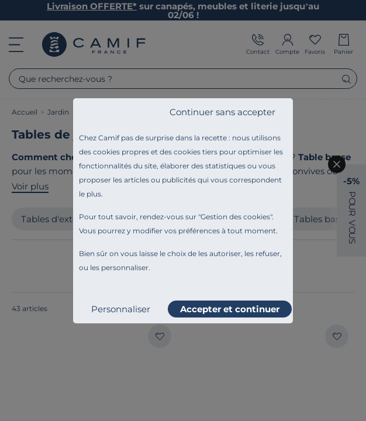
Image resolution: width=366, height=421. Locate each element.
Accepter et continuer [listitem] (229, 309)
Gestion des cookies (235, 216)
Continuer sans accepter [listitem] (222, 112)
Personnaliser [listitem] (120, 309)
